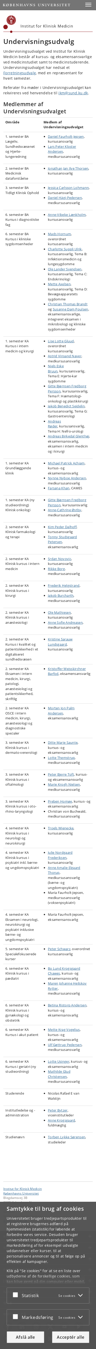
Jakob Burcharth (61, 595)
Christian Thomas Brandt (68, 304)
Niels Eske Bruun (56, 368)
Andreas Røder (54, 424)
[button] (88, 4)
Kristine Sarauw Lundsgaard (60, 642)
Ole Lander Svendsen (65, 269)
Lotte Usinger (58, 1061)
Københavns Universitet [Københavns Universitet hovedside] (21, 1193)
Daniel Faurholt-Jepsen (66, 136)
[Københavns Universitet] (9, 24)
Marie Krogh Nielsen (64, 784)
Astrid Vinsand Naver (64, 356)
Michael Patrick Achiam (66, 463)
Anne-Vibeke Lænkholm (67, 214)
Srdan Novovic (59, 558)
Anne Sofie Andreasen (65, 622)
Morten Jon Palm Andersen (61, 710)
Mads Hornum (59, 234)
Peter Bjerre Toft (61, 774)
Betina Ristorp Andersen (67, 1005)
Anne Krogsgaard (61, 1120)
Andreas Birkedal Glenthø (68, 436)
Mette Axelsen (59, 284)
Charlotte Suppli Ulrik (65, 249)
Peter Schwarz (59, 949)
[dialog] (48, 1275)
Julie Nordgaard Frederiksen (60, 855)
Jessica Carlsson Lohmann (68, 187)
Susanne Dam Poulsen (70, 309)
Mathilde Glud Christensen (59, 1074)
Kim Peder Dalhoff (62, 527)
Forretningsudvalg (19, 72)
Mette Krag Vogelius (64, 1029)
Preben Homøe (60, 801)
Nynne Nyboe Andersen (67, 478)
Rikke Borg (56, 568)
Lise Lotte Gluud (61, 341)
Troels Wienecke (61, 828)
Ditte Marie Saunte (63, 742)
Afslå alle (25, 1337)
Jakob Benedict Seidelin (66, 406)
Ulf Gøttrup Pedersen (65, 1044)
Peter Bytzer (58, 1110)
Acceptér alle (70, 1337)
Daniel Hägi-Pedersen (65, 197)
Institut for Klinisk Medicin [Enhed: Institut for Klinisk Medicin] (22, 1189)
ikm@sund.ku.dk (73, 92)
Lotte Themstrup (61, 757)
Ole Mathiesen (59, 612)
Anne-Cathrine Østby (64, 510)
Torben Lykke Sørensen (66, 1137)
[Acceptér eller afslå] (16, 1294)
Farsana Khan (59, 488)
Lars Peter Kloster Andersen (62, 149)
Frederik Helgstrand (64, 585)
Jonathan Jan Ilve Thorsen (68, 168)
